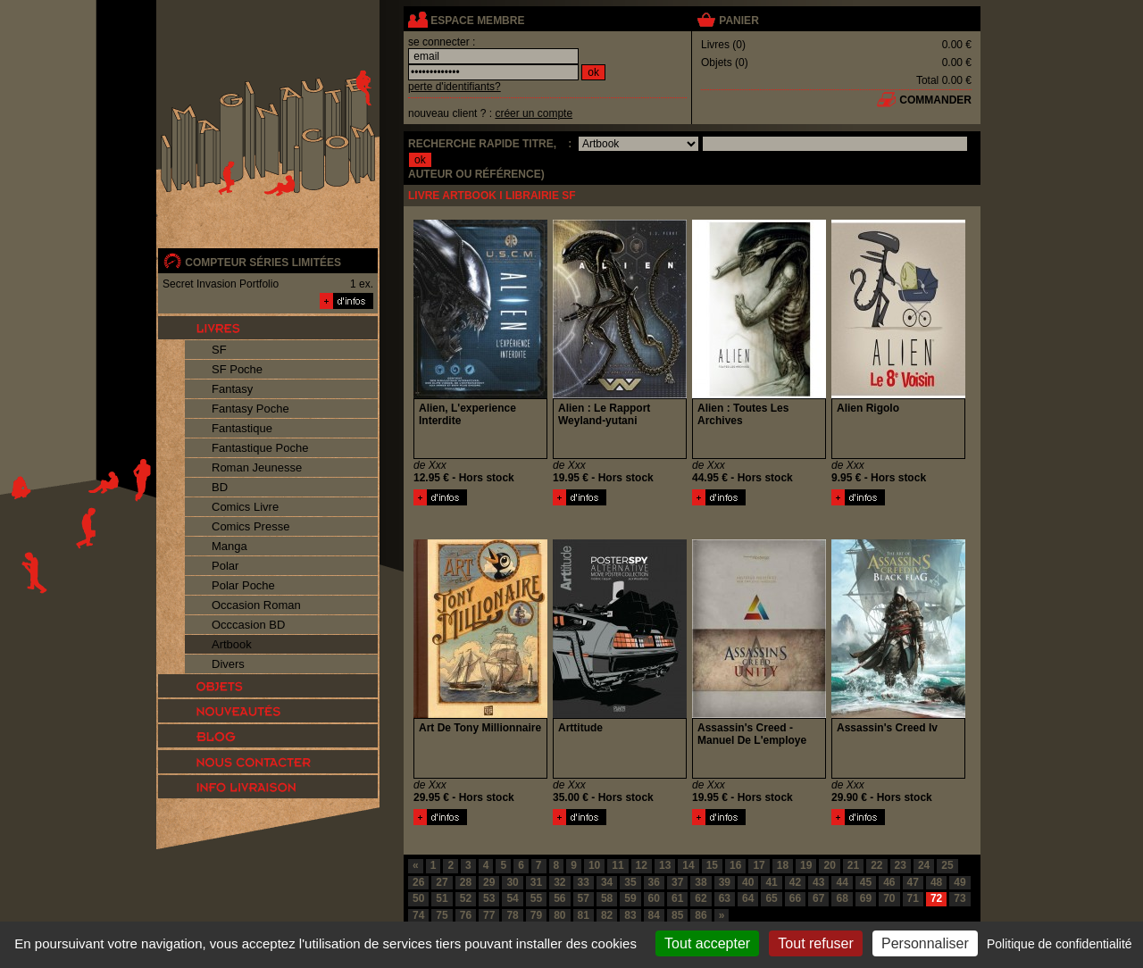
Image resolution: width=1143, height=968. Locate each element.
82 (607, 915)
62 (700, 898)
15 (712, 865)
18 (782, 865)
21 (853, 865)
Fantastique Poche (260, 448)
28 (465, 882)
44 (841, 882)
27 (441, 882)
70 (889, 898)
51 (441, 898)
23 (900, 865)
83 (630, 915)
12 (641, 865)
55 (536, 898)
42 (795, 882)
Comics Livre (245, 506)
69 (866, 898)
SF (219, 349)
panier (738, 20)
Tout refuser (815, 943)
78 (512, 915)
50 (418, 898)
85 (677, 915)
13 (665, 865)
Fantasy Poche (250, 408)
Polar (225, 565)
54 (512, 898)
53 (489, 898)
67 (818, 898)
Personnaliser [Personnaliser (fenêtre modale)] (925, 943)
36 (654, 882)
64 (748, 898)
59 (630, 898)
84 (654, 915)
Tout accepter (707, 943)
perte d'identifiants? (454, 86)
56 (559, 898)
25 (947, 865)
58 (607, 898)
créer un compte (533, 113)
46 (889, 882)
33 (583, 882)
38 (700, 882)
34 (607, 882)
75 (441, 915)
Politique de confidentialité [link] (1059, 944)
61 (677, 898)
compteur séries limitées (263, 262)
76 (465, 915)
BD (220, 487)
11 (617, 865)
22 (876, 865)
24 (924, 865)
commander (935, 100)
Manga (229, 546)
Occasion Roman (256, 605)
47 (913, 882)
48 (936, 882)
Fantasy (232, 389)
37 (677, 882)
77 (489, 915)
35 (630, 882)
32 (559, 882)
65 (771, 898)
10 (594, 865)
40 (748, 882)
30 (512, 882)
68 (841, 898)
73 (959, 898)
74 (418, 915)
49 (959, 882)
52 (465, 898)
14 (688, 865)
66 (795, 898)
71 (913, 898)
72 (936, 898)
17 (758, 865)
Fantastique (242, 428)
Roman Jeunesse (257, 467)
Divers (228, 664)
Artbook (232, 644)
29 (489, 882)
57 (583, 898)
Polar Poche (243, 585)
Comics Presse (250, 526)
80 (559, 915)
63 (724, 898)
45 (866, 882)
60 (654, 898)
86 (700, 915)
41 (771, 882)
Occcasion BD (248, 624)
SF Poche (237, 369)
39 (724, 882)
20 (829, 865)
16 (735, 865)
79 (536, 915)
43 (818, 882)
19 (806, 865)
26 (418, 882)
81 (583, 915)
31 (536, 882)
